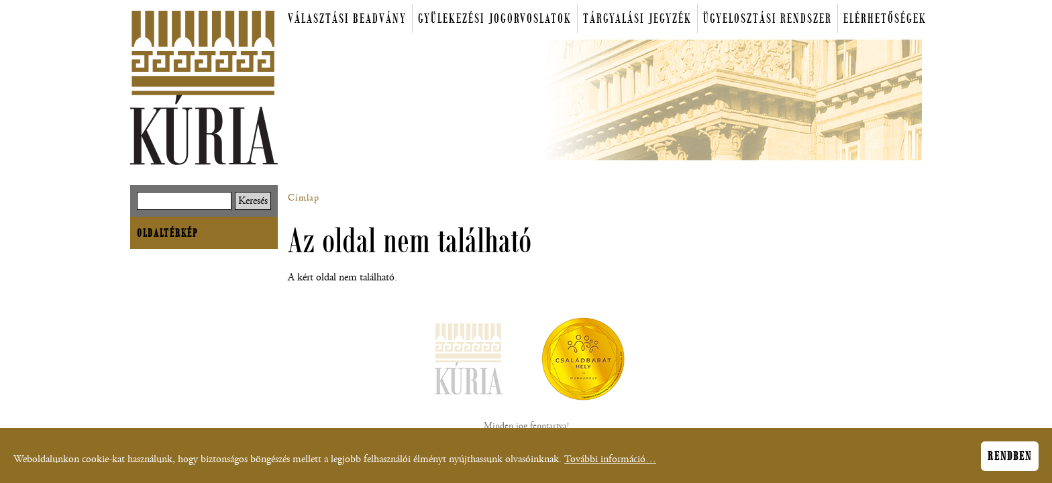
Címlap (303, 198)
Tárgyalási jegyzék (637, 18)
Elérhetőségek (885, 18)
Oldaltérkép (167, 232)
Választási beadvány (347, 18)
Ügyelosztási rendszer (767, 18)
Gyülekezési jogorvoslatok (495, 18)
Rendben (1010, 459)
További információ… (610, 462)
